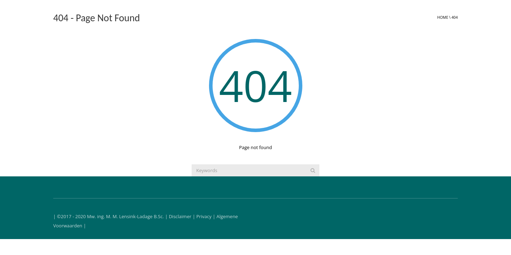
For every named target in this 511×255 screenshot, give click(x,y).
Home (442, 17)
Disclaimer (180, 216)
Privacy (203, 216)
